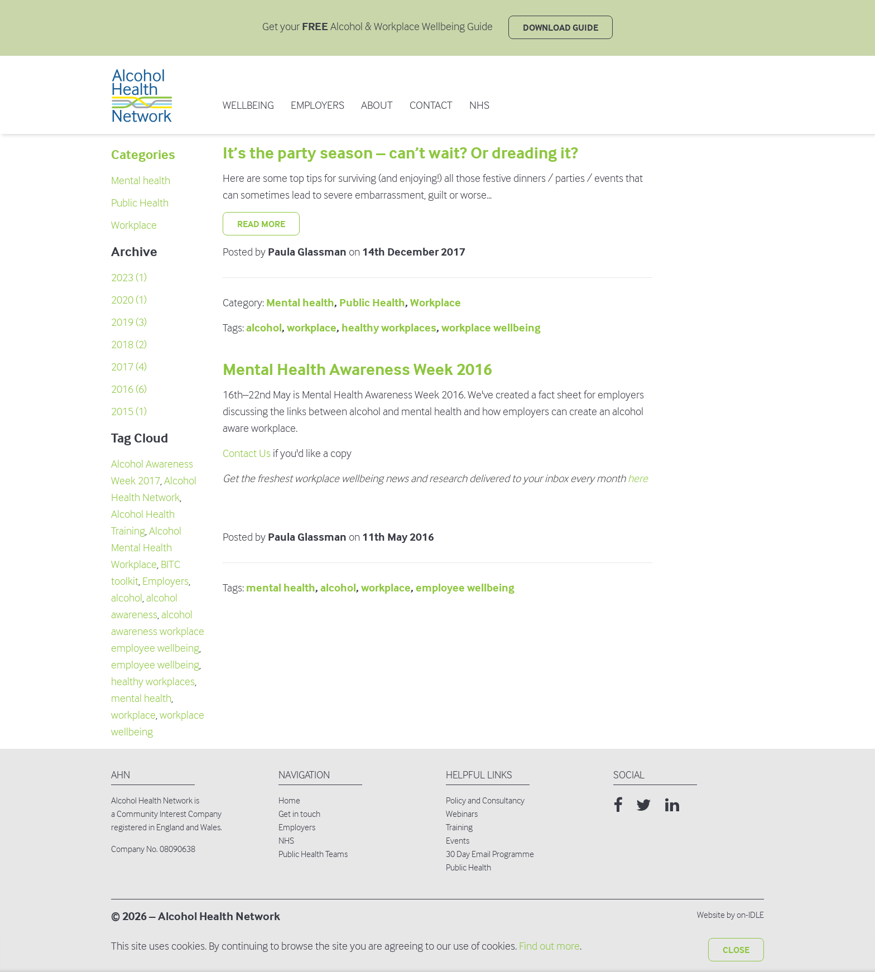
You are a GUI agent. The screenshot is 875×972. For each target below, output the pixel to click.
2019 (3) (129, 322)
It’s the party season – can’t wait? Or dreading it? (400, 153)
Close (736, 950)
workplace (133, 715)
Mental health (140, 180)
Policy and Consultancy (485, 800)
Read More (261, 224)
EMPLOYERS (317, 105)
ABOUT (377, 105)
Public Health (140, 203)
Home (289, 800)
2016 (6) (129, 389)
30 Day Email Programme (490, 854)
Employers (165, 581)
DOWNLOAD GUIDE (560, 27)
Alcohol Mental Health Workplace (146, 547)
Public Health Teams (313, 854)
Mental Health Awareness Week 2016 (357, 369)
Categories (143, 154)
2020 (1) (129, 300)
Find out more (549, 946)
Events (457, 840)
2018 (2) (129, 344)
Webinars (462, 814)
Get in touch (299, 814)
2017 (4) (129, 367)
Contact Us (247, 453)
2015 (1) (129, 411)
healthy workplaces (153, 681)
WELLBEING (248, 105)
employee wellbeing (155, 665)
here (638, 478)
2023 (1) (129, 277)
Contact (431, 105)
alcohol (126, 598)
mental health (141, 698)
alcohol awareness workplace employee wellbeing (157, 631)
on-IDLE (750, 915)
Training (459, 827)
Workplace (134, 225)
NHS (479, 105)
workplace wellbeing (491, 327)
